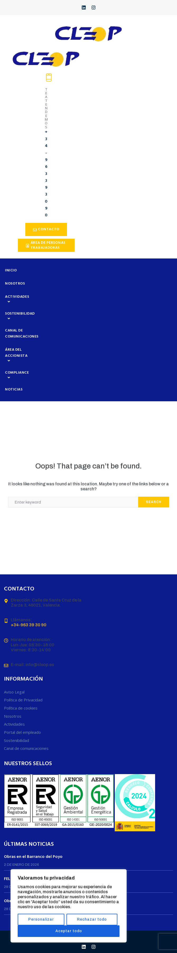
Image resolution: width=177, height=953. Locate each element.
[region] (69, 905)
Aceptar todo (68, 931)
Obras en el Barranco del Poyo (33, 856)
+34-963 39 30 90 (46, 174)
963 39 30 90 (33, 625)
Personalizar (41, 919)
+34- (16, 625)
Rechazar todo (92, 919)
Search (153, 502)
